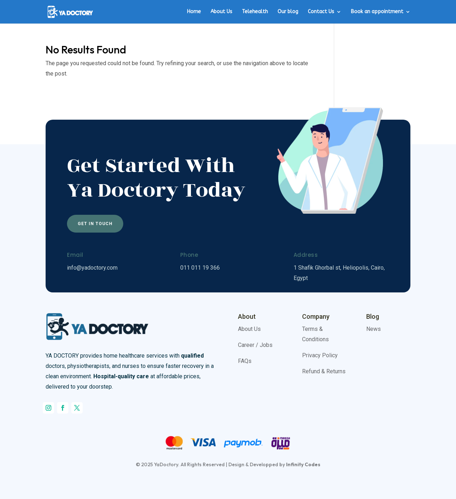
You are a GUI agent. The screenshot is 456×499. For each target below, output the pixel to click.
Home (194, 12)
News (373, 329)
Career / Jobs (255, 345)
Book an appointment (377, 12)
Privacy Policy (320, 355)
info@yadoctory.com (92, 267)
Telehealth (255, 12)
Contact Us (321, 12)
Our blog (288, 12)
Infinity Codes (303, 464)
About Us (221, 12)
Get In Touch (95, 223)
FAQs (245, 361)
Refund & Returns (324, 371)
